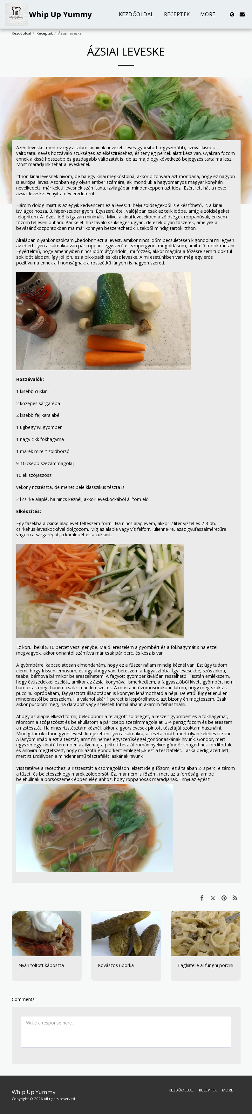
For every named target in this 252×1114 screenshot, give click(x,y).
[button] (242, 14)
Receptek (45, 33)
